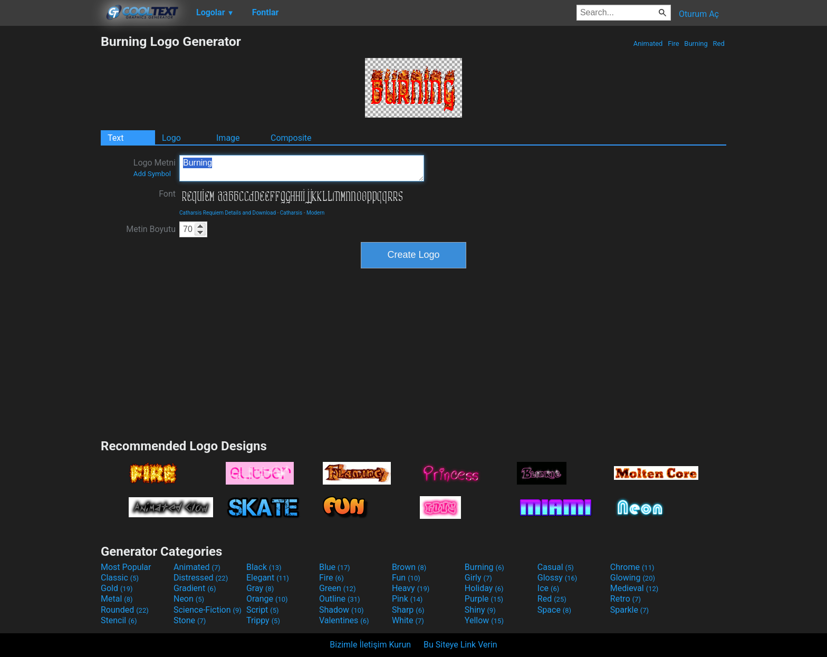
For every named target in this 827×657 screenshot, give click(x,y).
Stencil (119, 620)
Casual (555, 567)
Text (115, 138)
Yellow (484, 620)
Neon (189, 599)
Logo (171, 138)
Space (554, 610)
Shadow (341, 610)
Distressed (201, 578)
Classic (120, 578)
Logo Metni (154, 168)
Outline (339, 599)
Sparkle (629, 610)
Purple (484, 599)
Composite (291, 138)
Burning (695, 43)
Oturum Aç (699, 14)
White (408, 620)
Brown (409, 567)
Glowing (632, 578)
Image (228, 138)
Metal (117, 599)
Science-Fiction (208, 610)
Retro (625, 599)
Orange (267, 599)
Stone (190, 620)
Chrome (632, 567)
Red (718, 43)
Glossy (557, 578)
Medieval (634, 588)
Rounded (125, 610)
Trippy (263, 620)
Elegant (267, 578)
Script (262, 610)
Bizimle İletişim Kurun (370, 645)
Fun (406, 578)
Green (337, 588)
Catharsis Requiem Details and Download (227, 213)
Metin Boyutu (151, 229)
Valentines (344, 620)
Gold (117, 588)
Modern (315, 213)
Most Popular (126, 567)
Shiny (480, 610)
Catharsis (291, 213)
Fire (673, 43)
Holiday (484, 588)
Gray (260, 588)
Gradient (195, 588)
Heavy (410, 588)
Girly (478, 578)
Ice (548, 588)
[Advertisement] (50, 192)
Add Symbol (152, 174)
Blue (334, 567)
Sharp (408, 610)
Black (264, 567)
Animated (647, 43)
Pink (407, 599)
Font (167, 194)
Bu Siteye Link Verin (460, 645)
